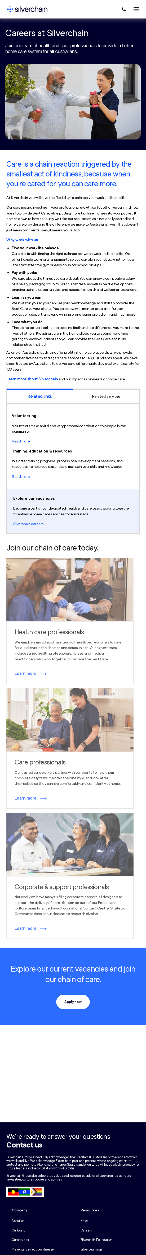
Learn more (26, 673)
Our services (20, 1240)
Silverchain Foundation (97, 1240)
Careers (86, 1230)
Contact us (24, 1145)
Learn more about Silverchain (32, 379)
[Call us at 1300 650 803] (124, 9)
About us (18, 1221)
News (84, 1221)
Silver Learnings (91, 1249)
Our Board (18, 1230)
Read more (21, 441)
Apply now (73, 1002)
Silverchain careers (28, 523)
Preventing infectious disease (33, 1249)
